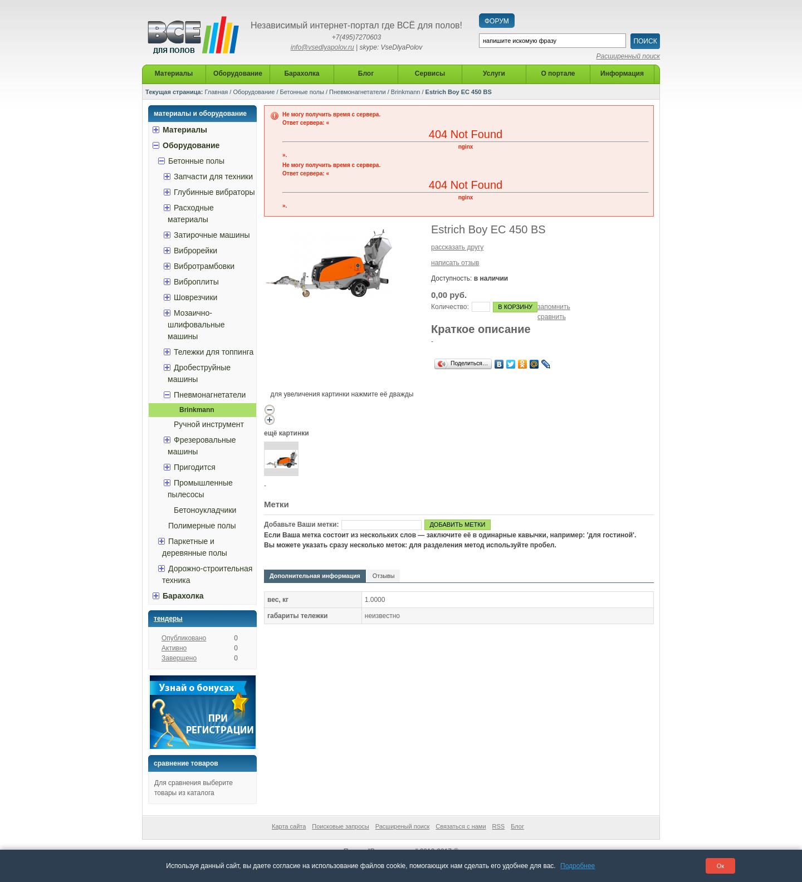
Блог (517, 826)
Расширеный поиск (402, 826)
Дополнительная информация (315, 575)
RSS (498, 826)
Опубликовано (184, 638)
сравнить (551, 317)
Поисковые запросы (340, 826)
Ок (720, 866)
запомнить (553, 307)
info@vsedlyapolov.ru (322, 47)
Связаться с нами (461, 826)
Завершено (179, 658)
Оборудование (254, 92)
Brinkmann (405, 92)
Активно (174, 648)
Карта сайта (289, 826)
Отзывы (384, 575)
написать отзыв (455, 263)
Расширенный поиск (628, 56)
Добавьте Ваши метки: (301, 524)
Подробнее (577, 866)
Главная (216, 92)
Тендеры (168, 619)
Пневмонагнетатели (357, 92)
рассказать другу (457, 247)
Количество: (450, 307)
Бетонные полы (302, 92)
